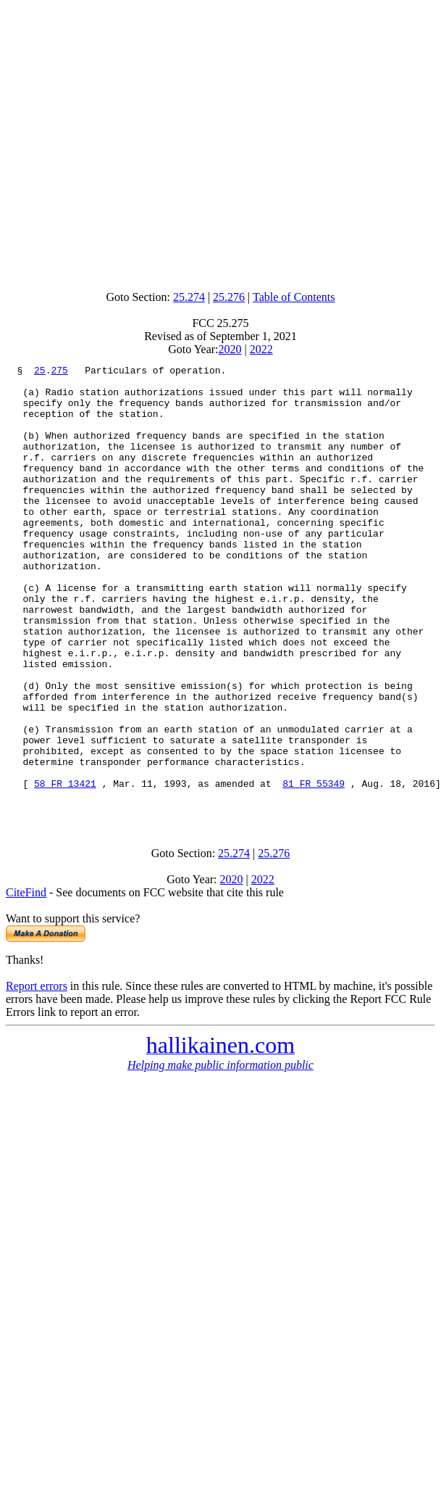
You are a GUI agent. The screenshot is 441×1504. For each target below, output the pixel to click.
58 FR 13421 (65, 868)
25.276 (229, 297)
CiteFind (26, 981)
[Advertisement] (136, 142)
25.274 (189, 297)
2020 (230, 349)
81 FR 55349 (313, 868)
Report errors (36, 1075)
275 (59, 372)
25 (40, 372)
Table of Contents (294, 297)
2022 (261, 349)
